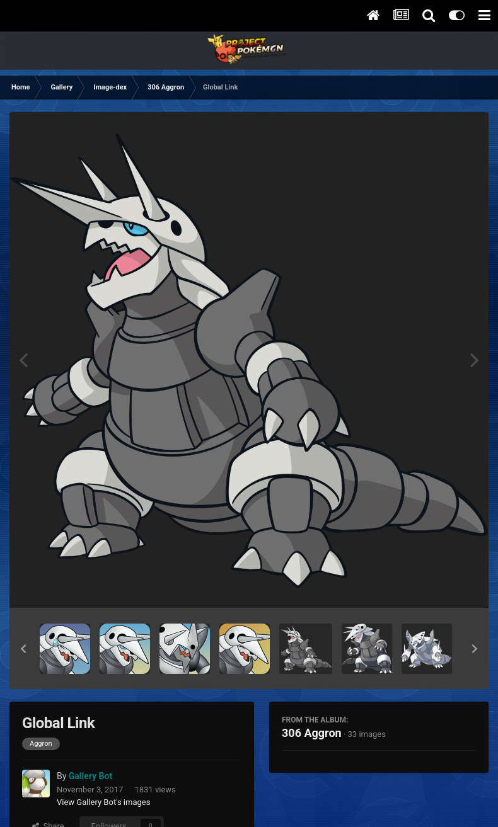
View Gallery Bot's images (103, 802)
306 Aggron (312, 732)
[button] (23, 649)
